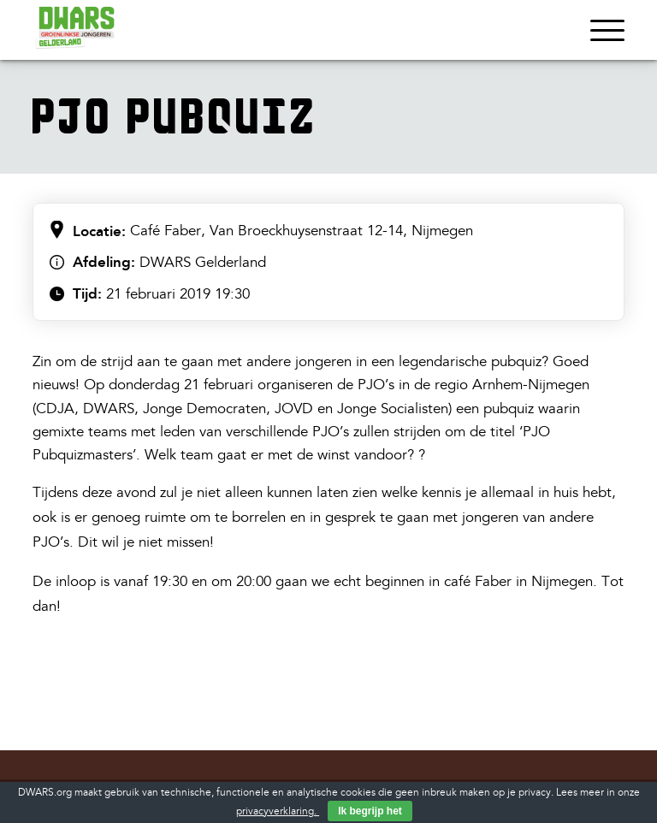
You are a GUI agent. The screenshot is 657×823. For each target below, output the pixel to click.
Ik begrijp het (370, 811)
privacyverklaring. (277, 811)
